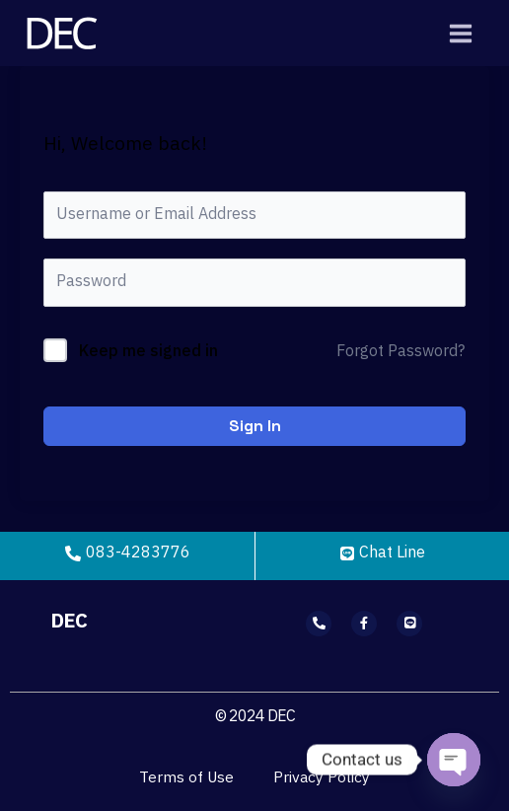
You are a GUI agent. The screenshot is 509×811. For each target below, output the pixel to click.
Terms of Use (186, 778)
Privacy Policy (321, 778)
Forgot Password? (400, 352)
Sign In (255, 425)
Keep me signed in (148, 352)
